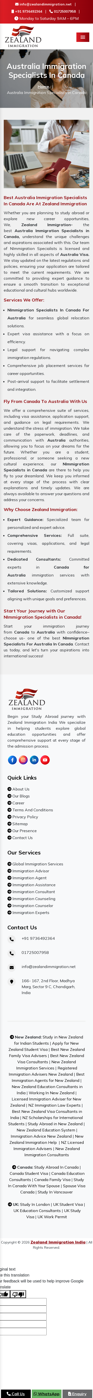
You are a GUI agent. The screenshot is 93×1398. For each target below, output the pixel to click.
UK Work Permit (52, 1216)
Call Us (16, 1393)
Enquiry (77, 1393)
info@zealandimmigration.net (43, 4)
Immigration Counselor (32, 905)
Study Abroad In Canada (56, 1167)
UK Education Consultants (37, 1210)
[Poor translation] (18, 1294)
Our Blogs (20, 795)
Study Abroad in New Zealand (55, 1123)
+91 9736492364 (26, 11)
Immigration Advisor (30, 870)
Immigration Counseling (33, 898)
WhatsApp (46, 1393)
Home (43, 86)
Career (17, 802)
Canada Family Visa (52, 1179)
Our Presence (24, 830)
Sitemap (19, 823)
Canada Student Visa (29, 1173)
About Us (20, 789)
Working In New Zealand (51, 1092)
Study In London (35, 1204)
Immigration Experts (30, 912)
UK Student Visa (68, 1204)
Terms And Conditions (32, 809)
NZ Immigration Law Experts (54, 1105)
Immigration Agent (29, 877)
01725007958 (62, 11)
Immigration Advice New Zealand (41, 1136)
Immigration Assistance (33, 884)
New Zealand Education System (46, 1129)
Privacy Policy (24, 816)
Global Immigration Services (37, 863)
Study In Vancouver (55, 1191)
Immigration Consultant (33, 891)
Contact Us (22, 837)
